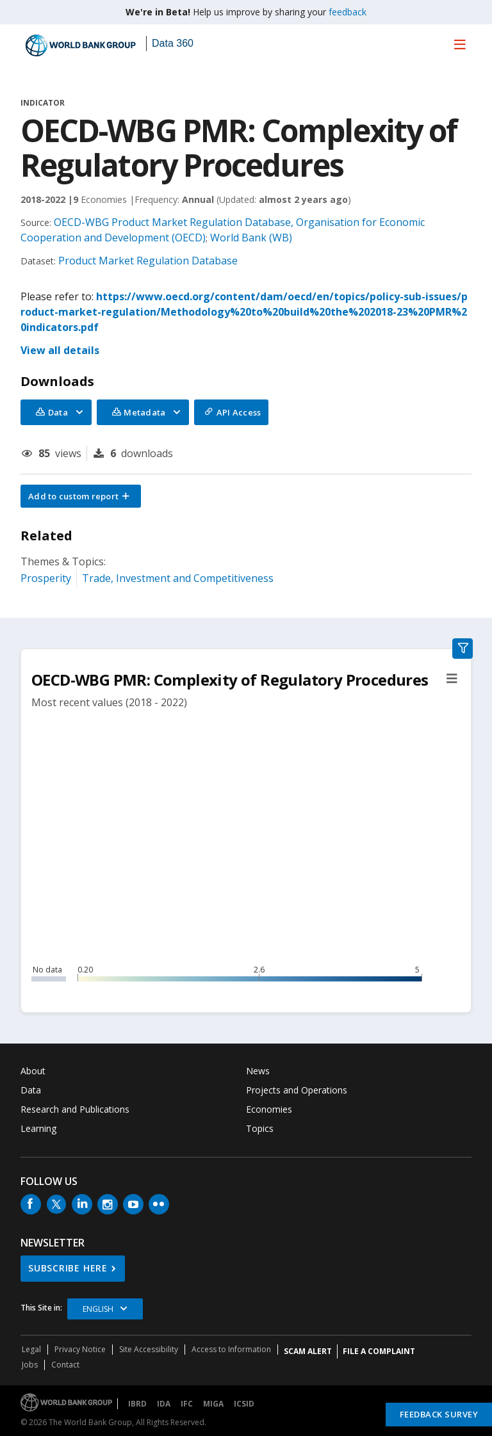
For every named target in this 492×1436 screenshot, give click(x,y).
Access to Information (231, 1349)
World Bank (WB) (251, 237)
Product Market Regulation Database (148, 261)
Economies (269, 1109)
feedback (347, 12)
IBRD (137, 1403)
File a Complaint (379, 1351)
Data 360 (172, 43)
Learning (38, 1128)
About (32, 1071)
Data (30, 1090)
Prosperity (45, 578)
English (98, 1308)
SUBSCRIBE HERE (68, 1268)
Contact (65, 1364)
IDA (163, 1403)
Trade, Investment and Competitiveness (178, 578)
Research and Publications (74, 1109)
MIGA (213, 1403)
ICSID (244, 1403)
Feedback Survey (439, 1414)
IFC (187, 1403)
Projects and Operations (296, 1090)
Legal (31, 1349)
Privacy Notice (80, 1349)
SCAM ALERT (308, 1351)
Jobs (30, 1364)
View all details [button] (59, 350)
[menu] (460, 44)
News (258, 1071)
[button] (80, 496)
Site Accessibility (148, 1349)
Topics (260, 1128)
